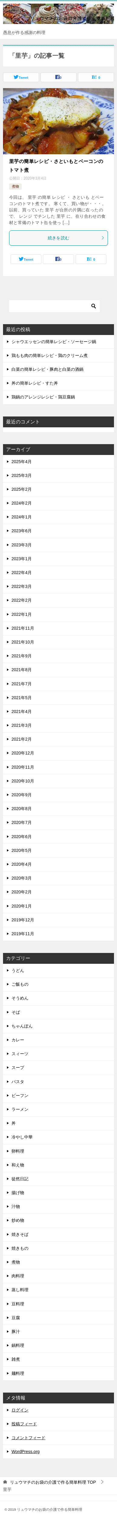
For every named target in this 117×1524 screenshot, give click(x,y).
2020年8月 (21, 808)
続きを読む (76, 237)
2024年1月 (21, 517)
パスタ (17, 1081)
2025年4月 (21, 461)
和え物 (17, 1165)
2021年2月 (21, 739)
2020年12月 (22, 753)
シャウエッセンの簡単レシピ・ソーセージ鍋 (53, 341)
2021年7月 (21, 683)
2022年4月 (21, 572)
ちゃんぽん (22, 1026)
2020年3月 (21, 878)
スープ (17, 1067)
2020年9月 (21, 794)
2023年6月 (21, 530)
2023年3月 (21, 544)
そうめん (19, 998)
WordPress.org (25, 1451)
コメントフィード (28, 1437)
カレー (17, 1039)
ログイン (19, 1410)
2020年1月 (21, 906)
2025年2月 (21, 489)
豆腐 (15, 1317)
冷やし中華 (22, 1137)
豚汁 (15, 1331)
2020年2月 (21, 892)
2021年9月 (21, 655)
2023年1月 (21, 558)
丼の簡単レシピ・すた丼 (34, 383)
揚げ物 (17, 1192)
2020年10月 (22, 781)
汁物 (15, 1206)
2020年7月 (21, 822)
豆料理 (17, 1303)
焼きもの (19, 1248)
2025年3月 (21, 475)
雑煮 (15, 1359)
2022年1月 (21, 614)
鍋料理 (17, 1345)
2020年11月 (22, 767)
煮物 (15, 186)
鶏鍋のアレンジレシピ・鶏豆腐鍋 (43, 397)
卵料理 (17, 1151)
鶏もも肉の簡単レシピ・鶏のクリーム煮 (49, 355)
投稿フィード (24, 1423)
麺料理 (17, 1373)
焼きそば (19, 1234)
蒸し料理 (19, 1289)
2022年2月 (21, 600)
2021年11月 (22, 628)
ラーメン (19, 1109)
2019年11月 (22, 933)
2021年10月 (22, 642)
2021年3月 (21, 725)
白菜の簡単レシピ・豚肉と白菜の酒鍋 (47, 369)
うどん (17, 970)
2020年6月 (21, 836)
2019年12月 (22, 919)
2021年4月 (21, 711)
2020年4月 (21, 864)
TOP (53, 1482)
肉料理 (17, 1276)
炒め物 (17, 1220)
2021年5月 (21, 697)
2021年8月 (21, 669)
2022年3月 (21, 586)
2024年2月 (21, 503)
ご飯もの (19, 984)
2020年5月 (21, 850)
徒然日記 (19, 1178)
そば (15, 1012)
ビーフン (19, 1095)
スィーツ (19, 1053)
